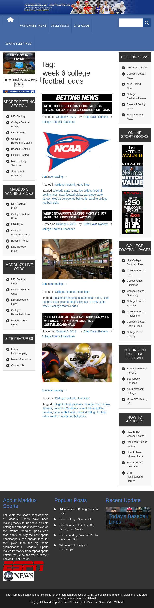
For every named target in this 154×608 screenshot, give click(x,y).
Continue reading (55, 176)
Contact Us (17, 365)
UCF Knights (97, 301)
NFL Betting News (137, 67)
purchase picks (33, 25)
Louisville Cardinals (66, 408)
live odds (82, 25)
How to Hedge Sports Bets (75, 519)
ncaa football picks (70, 194)
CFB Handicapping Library (135, 476)
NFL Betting (18, 116)
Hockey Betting (20, 154)
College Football (52, 121)
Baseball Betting (20, 148)
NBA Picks (17, 224)
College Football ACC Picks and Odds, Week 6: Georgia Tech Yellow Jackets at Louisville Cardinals (76, 320)
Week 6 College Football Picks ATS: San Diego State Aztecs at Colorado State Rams (76, 108)
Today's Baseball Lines (128, 519)
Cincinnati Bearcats (65, 297)
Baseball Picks (19, 240)
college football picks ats (68, 404)
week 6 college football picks (68, 416)
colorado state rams (65, 190)
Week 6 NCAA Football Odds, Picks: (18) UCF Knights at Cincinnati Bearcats (74, 215)
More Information (21, 359)
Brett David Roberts (96, 116)
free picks (60, 25)
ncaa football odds (89, 297)
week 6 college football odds (69, 198)
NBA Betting (18, 132)
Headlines (69, 121)
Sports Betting (18, 43)
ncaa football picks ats (74, 301)
